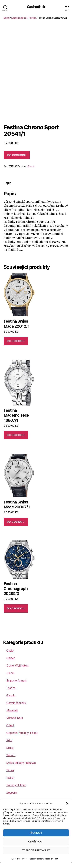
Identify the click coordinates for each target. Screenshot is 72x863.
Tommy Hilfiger (16, 785)
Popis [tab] (7, 183)
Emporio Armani (16, 680)
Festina (32, 18)
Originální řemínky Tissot (22, 732)
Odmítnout (36, 841)
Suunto (10, 755)
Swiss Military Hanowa (21, 762)
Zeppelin (11, 792)
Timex (10, 770)
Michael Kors (14, 718)
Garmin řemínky (16, 703)
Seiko (9, 747)
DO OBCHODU (16, 155)
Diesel (10, 673)
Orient (10, 725)
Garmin (10, 695)
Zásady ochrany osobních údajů (44, 859)
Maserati (12, 710)
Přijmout (36, 832)
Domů (7, 18)
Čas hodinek (36, 6)
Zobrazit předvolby (36, 850)
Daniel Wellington (17, 665)
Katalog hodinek (19, 18)
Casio (10, 650)
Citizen (10, 658)
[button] (67, 803)
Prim (9, 740)
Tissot (10, 777)
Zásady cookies (19, 859)
